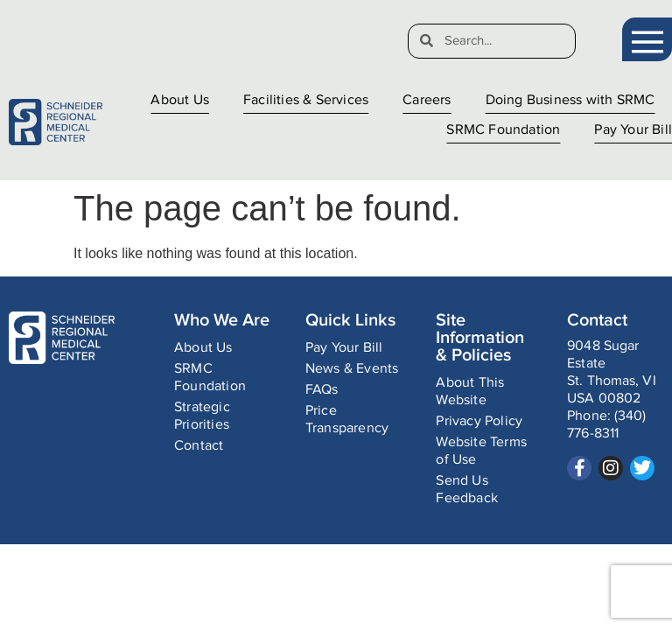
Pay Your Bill (633, 130)
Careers (426, 100)
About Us (179, 100)
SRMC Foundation (503, 130)
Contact (198, 446)
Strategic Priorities (202, 416)
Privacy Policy (479, 421)
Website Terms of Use (481, 451)
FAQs (322, 390)
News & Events (352, 368)
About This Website (470, 391)
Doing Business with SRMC (570, 100)
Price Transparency (346, 419)
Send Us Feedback (467, 489)
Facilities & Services (305, 100)
